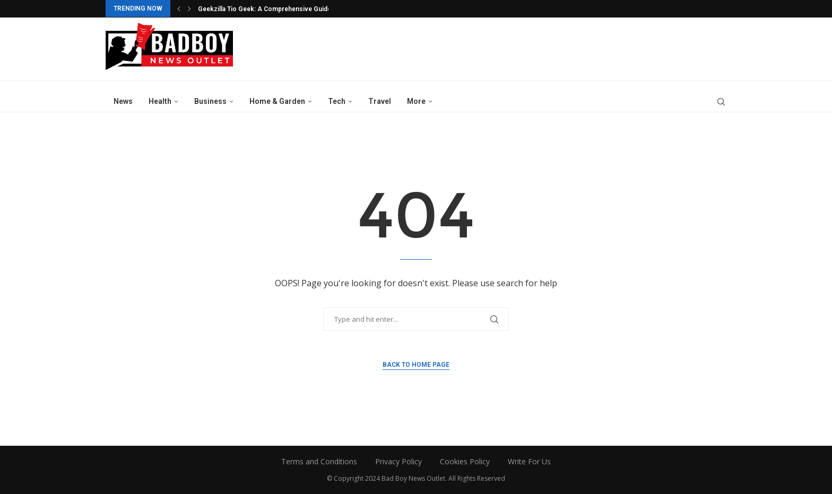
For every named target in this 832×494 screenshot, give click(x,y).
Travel (379, 101)
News (123, 101)
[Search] (721, 101)
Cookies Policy (465, 461)
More (416, 101)
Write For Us (529, 461)
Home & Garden (277, 101)
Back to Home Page (416, 364)
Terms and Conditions (319, 461)
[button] (179, 8)
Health (160, 101)
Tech (336, 101)
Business (210, 101)
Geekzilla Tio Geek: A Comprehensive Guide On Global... (282, 9)
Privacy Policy (398, 461)
